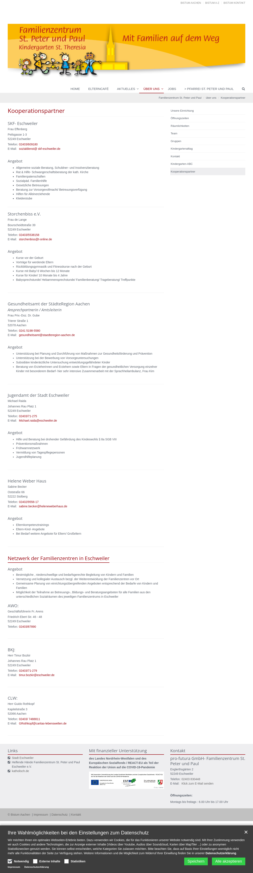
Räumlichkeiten (180, 125)
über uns (151, 89)
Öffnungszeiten (180, 118)
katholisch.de (20, 771)
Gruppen (176, 141)
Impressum (41, 814)
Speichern (196, 861)
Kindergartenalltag (182, 148)
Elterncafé (98, 89)
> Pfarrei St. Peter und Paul (209, 89)
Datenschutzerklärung (220, 853)
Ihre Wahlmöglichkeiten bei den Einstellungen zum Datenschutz (78, 832)
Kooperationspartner (233, 97)
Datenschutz (60, 814)
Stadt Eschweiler (23, 758)
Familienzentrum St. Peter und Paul (180, 97)
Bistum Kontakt (234, 2)
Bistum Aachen (191, 2)
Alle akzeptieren (228, 861)
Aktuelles (126, 89)
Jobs (172, 89)
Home (75, 89)
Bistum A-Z (212, 2)
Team (174, 133)
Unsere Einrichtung (182, 110)
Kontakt (175, 156)
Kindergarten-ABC (182, 163)
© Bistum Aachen (19, 814)
